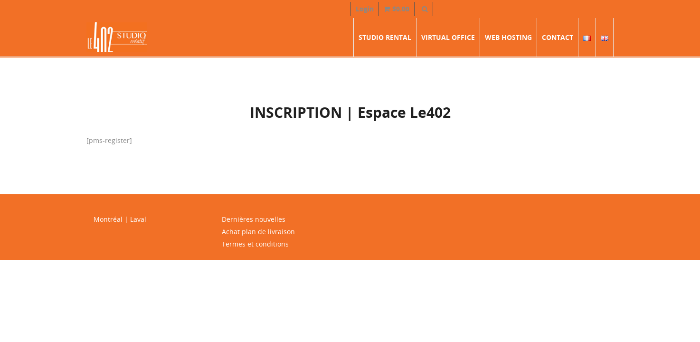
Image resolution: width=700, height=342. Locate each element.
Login (365, 8)
